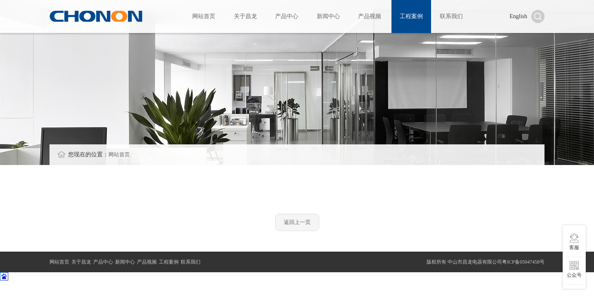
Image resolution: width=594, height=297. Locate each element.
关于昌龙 (245, 17)
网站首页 (203, 17)
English (518, 17)
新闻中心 (328, 17)
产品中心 (286, 17)
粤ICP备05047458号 (523, 263)
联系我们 (451, 17)
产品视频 (369, 17)
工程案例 (411, 17)
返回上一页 (297, 225)
